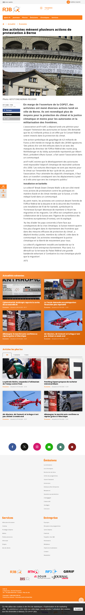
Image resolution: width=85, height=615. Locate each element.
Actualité (11, 24)
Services (55, 17)
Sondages (46, 505)
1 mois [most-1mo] (26, 355)
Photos (25, 17)
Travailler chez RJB (49, 537)
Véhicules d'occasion (8, 522)
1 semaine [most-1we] (17, 355)
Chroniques (44, 17)
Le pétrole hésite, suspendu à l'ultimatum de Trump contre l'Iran (21, 383)
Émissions (34, 17)
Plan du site (26, 592)
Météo (4, 533)
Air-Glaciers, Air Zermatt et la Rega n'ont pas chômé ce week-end (62, 335)
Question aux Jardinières (51, 494)
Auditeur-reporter (73, 2)
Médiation (47, 544)
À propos (46, 522)
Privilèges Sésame (7, 529)
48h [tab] (7, 355)
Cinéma (4, 526)
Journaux (16, 17)
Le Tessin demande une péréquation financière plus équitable (60, 303)
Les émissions (48, 465)
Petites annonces (7, 537)
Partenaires (47, 540)
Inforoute (5, 540)
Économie (23, 24)
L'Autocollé (47, 501)
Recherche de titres (50, 472)
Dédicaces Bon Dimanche (51, 487)
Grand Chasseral (49, 479)
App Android (72, 447)
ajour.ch (7, 17)
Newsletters (49, 447)
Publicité (46, 533)
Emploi (4, 544)
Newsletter (47, 555)
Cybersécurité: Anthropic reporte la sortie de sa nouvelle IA (21, 303)
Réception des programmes (52, 526)
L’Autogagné (47, 497)
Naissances (47, 490)
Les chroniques (48, 468)
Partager (8, 110)
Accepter (78, 609)
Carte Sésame (48, 529)
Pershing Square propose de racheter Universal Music (60, 383)
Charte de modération (50, 548)
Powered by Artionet (8, 597)
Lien (7, 119)
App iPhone (61, 447)
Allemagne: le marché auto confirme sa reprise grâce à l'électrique (20, 335)
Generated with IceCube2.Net (23, 597)
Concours (46, 508)
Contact (46, 551)
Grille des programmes (51, 476)
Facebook (12, 447)
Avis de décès (6, 548)
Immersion (47, 483)
